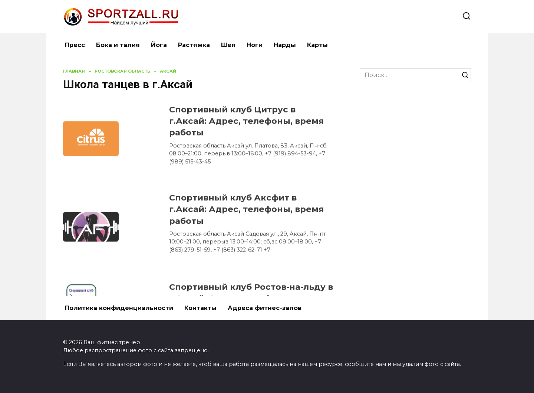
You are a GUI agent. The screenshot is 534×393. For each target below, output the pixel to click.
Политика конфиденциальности (119, 308)
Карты (317, 45)
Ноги (255, 45)
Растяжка (194, 45)
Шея (228, 45)
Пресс (75, 45)
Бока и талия (118, 45)
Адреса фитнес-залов (264, 308)
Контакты (200, 308)
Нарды (285, 45)
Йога (159, 45)
